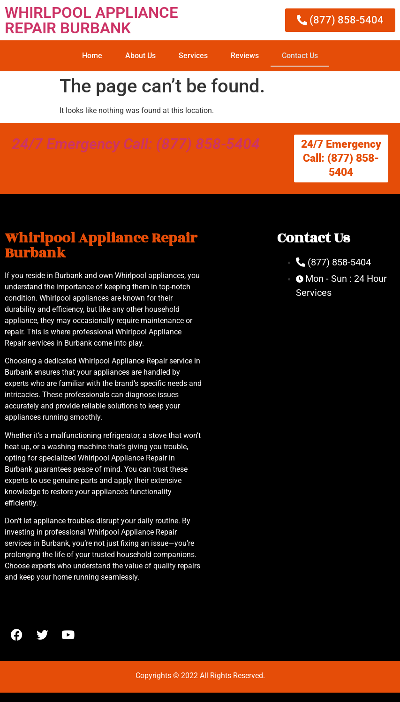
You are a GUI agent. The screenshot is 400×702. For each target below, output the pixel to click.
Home (92, 55)
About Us (140, 55)
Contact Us (300, 55)
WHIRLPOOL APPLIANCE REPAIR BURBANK (91, 20)
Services (193, 55)
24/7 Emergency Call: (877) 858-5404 (136, 144)
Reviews (245, 55)
